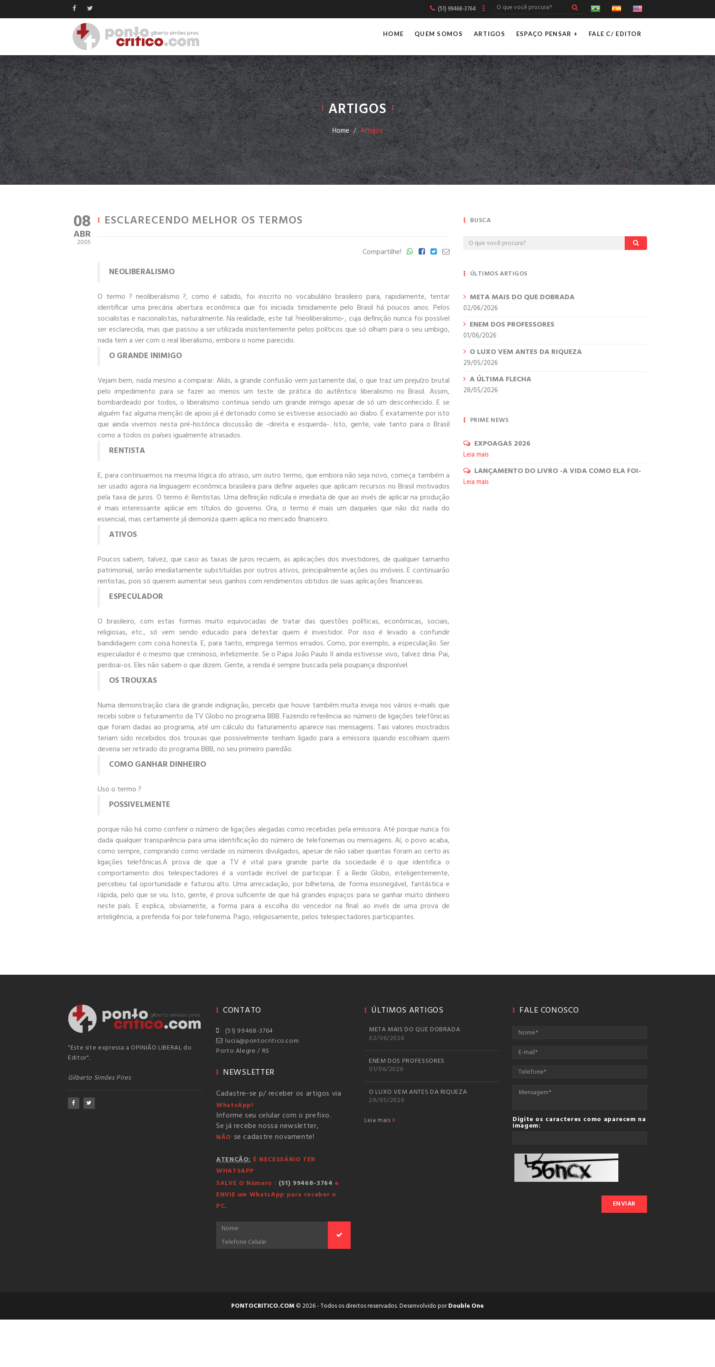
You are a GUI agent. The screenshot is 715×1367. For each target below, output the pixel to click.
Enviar (624, 1204)
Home (393, 33)
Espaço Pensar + (547, 33)
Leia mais (380, 1120)
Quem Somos (438, 33)
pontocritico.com (263, 1306)
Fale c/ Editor (615, 33)
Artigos (489, 33)
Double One (466, 1306)
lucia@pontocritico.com (257, 1041)
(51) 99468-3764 (244, 1031)
